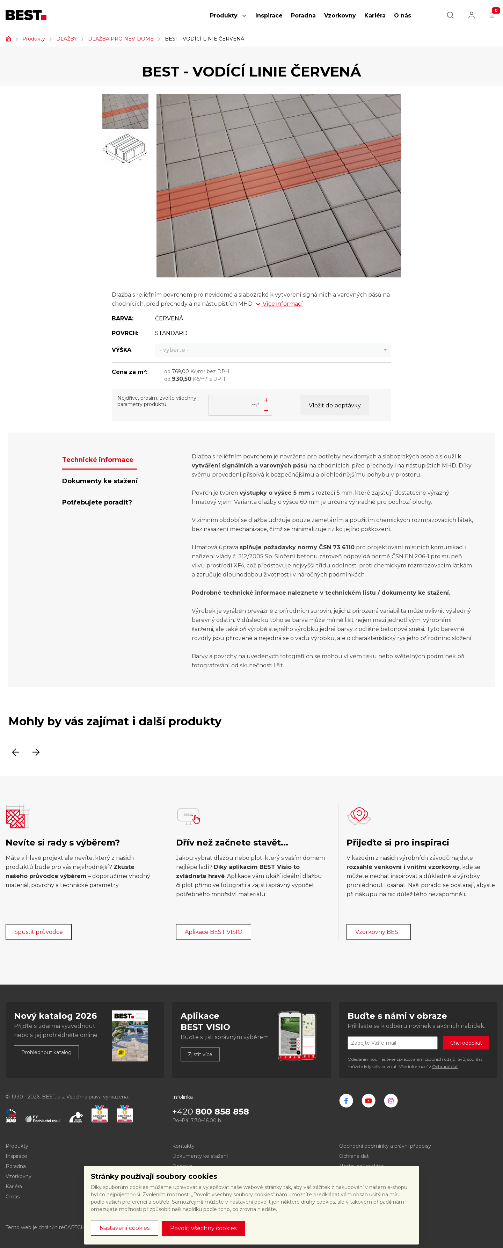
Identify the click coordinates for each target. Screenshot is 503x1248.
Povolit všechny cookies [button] (203, 1228)
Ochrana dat (354, 1156)
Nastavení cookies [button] (125, 1228)
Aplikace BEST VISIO (213, 932)
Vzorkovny (340, 15)
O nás (402, 15)
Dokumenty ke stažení (200, 1156)
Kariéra (375, 15)
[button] (244, 19)
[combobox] (273, 350)
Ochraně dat (445, 1066)
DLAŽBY (66, 39)
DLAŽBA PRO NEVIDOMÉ (121, 39)
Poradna (303, 15)
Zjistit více (200, 1054)
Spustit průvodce (38, 932)
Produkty (224, 15)
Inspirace (269, 15)
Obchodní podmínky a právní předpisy (385, 1146)
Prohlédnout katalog (46, 1052)
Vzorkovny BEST (378, 932)
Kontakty (183, 1146)
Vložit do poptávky (335, 405)
